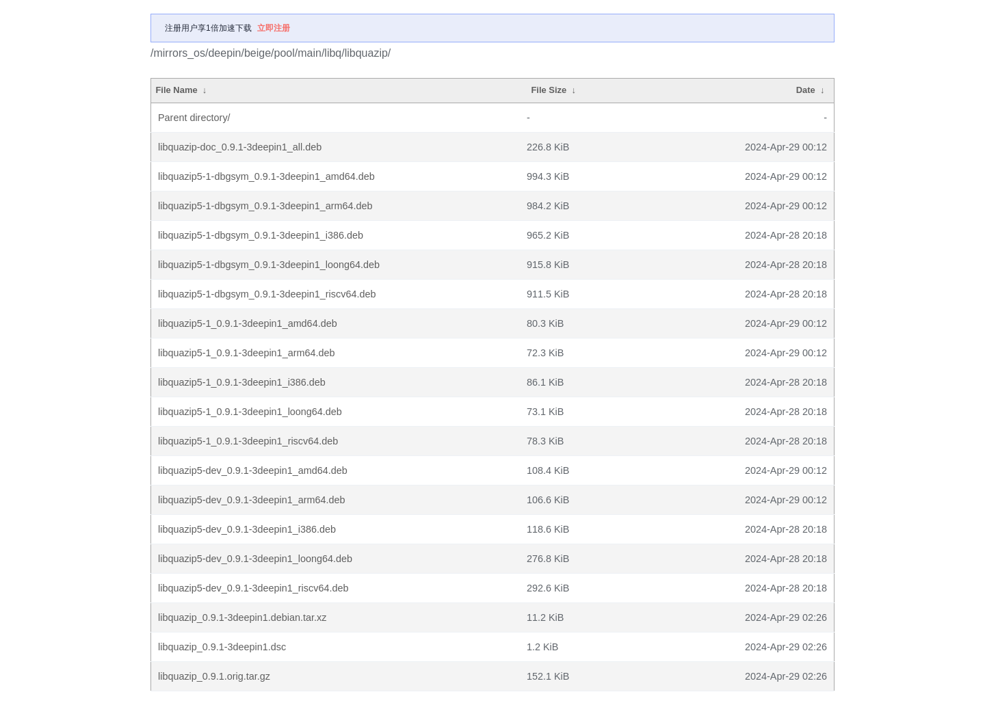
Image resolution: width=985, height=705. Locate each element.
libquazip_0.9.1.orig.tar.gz (214, 676)
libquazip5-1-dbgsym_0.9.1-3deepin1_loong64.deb (269, 264)
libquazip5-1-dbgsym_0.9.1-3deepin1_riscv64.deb (267, 294)
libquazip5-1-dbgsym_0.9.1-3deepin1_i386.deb (260, 235)
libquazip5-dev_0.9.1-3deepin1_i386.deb (247, 529)
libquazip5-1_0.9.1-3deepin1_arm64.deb (246, 352)
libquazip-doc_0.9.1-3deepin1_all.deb (239, 147)
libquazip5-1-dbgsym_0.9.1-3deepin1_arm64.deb (265, 205)
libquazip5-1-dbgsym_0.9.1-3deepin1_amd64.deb (266, 176)
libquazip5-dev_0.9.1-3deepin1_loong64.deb (255, 558)
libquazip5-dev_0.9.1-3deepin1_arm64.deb (251, 499)
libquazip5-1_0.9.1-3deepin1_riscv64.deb (248, 441)
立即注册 (273, 28)
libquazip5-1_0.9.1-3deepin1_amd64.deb (247, 323)
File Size (548, 90)
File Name (176, 90)
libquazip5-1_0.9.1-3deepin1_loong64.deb (250, 411)
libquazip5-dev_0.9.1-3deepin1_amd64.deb (252, 470)
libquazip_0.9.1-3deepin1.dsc (222, 646)
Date (805, 90)
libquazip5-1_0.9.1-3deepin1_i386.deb (242, 382)
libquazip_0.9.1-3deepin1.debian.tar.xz (242, 617)
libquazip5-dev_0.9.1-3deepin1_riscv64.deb (253, 588)
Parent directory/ (194, 117)
